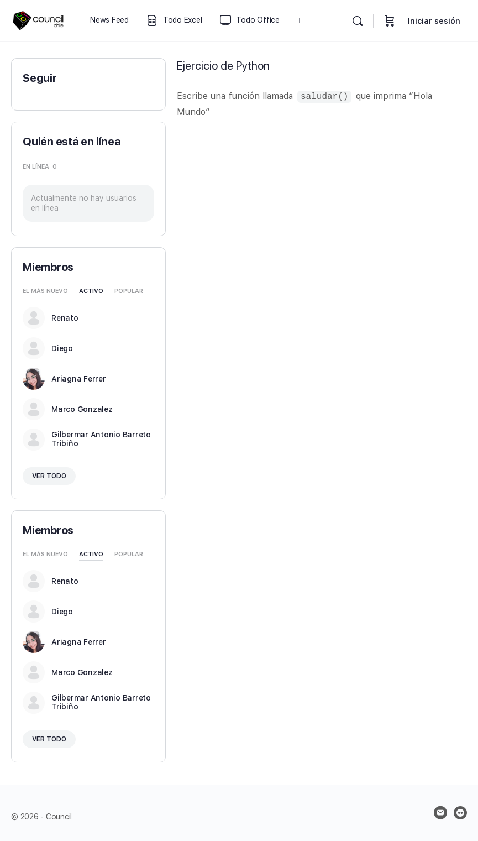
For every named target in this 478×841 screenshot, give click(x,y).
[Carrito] (389, 20)
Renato (64, 318)
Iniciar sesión (434, 21)
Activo (91, 291)
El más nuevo (45, 291)
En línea (40, 166)
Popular (128, 291)
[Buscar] (357, 21)
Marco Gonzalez (82, 409)
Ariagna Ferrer (78, 378)
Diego (62, 348)
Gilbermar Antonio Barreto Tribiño (101, 439)
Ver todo (49, 476)
